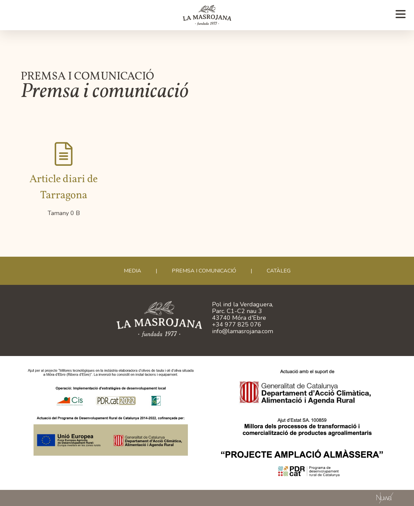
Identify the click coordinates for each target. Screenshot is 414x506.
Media (132, 270)
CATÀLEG (279, 270)
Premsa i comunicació (204, 270)
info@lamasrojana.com (242, 331)
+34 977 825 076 (236, 324)
